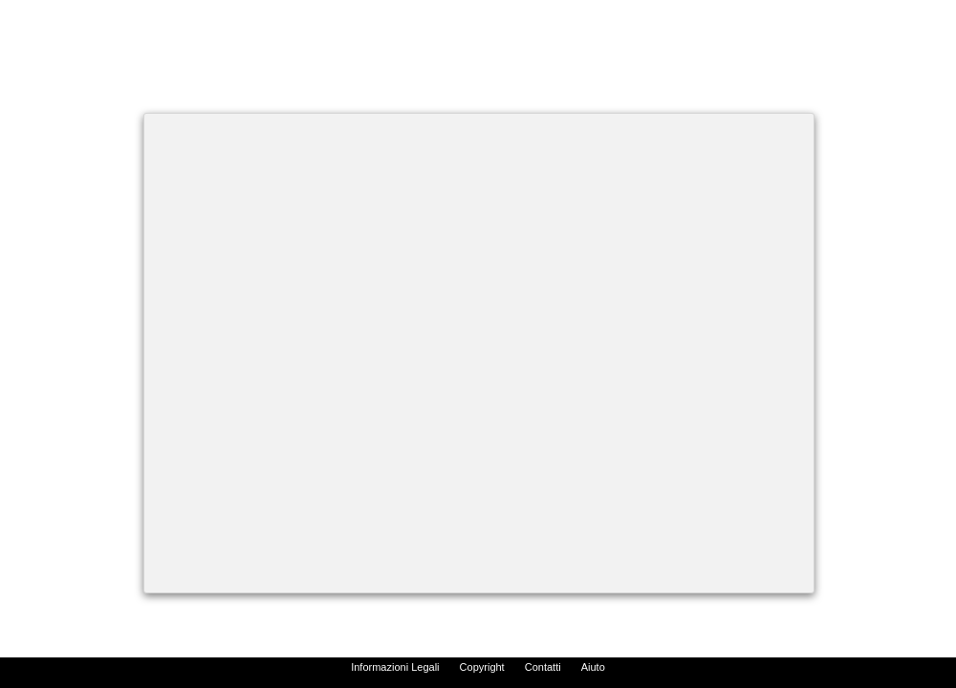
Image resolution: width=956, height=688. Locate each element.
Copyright (482, 667)
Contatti (543, 667)
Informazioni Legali (395, 667)
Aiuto (593, 667)
